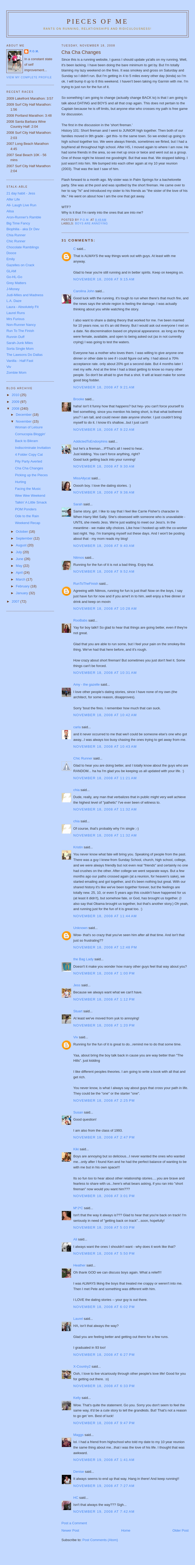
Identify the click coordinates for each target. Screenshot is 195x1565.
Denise (78, 1472)
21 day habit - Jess (20, 193)
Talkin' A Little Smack (31, 502)
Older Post (180, 1530)
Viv (75, 1037)
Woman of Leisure (29, 427)
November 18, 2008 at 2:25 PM (104, 1100)
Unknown (80, 928)
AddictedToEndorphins (90, 441)
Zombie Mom (16, 372)
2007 (16, 601)
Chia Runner (16, 235)
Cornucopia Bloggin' (30, 434)
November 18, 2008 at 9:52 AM (104, 571)
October (22, 531)
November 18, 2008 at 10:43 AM (105, 746)
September (24, 538)
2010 (16, 395)
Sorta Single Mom (19, 349)
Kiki (76, 1149)
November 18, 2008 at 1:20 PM (104, 1025)
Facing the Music (28, 489)
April (20, 572)
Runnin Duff (15, 337)
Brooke (78, 399)
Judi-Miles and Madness (24, 295)
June (20, 559)
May (19, 566)
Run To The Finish (20, 331)
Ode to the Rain (27, 516)
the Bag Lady (83, 959)
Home (126, 1530)
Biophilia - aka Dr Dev (22, 229)
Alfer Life (13, 199)
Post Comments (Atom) (100, 1540)
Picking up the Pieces (31, 475)
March (21, 579)
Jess (77, 985)
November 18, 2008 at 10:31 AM (105, 673)
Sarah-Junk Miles (19, 343)
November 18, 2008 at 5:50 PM (104, 1253)
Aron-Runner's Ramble (23, 217)
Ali (75, 1239)
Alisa (10, 211)
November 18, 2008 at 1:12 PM (104, 999)
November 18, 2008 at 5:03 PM (104, 1227)
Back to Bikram (26, 441)
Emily (10, 259)
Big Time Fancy (18, 223)
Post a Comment (74, 1523)
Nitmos (78, 558)
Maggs (78, 1435)
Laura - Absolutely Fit (22, 307)
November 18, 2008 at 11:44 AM (105, 916)
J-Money (12, 289)
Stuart (78, 1011)
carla (77, 727)
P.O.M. (34, 51)
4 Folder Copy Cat (29, 454)
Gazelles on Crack (20, 265)
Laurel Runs (15, 313)
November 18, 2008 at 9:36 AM (104, 492)
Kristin (78, 847)
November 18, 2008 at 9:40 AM (104, 546)
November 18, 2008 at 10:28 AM (105, 608)
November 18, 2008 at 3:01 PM (104, 1196)
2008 (16, 409)
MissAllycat (82, 478)
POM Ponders (26, 509)
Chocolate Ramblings (22, 247)
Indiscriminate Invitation (33, 448)
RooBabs (80, 620)
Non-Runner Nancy (21, 325)
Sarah (78, 504)
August (21, 545)
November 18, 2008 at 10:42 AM (105, 715)
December (24, 415)
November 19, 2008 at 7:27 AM (104, 1486)
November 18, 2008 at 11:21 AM (105, 778)
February (23, 586)
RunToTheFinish (85, 584)
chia (76, 790)
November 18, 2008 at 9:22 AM (104, 430)
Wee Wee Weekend (30, 495)
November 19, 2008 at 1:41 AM (104, 1460)
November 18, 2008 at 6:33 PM (104, 1386)
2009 (16, 402)
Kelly (77, 1398)
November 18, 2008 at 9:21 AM (104, 387)
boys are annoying (91, 223)
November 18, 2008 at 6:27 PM (104, 1355)
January (22, 593)
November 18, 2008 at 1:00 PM (104, 973)
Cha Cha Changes (29, 468)
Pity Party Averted (28, 461)
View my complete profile (29, 77)
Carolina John (83, 291)
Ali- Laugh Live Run (21, 205)
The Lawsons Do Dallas (24, 355)
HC (75, 1498)
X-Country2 (82, 1366)
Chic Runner (82, 758)
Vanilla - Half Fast (19, 361)
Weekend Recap (27, 523)
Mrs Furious (15, 319)
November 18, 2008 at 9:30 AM (104, 466)
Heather (79, 1265)
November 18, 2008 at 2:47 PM (104, 1137)
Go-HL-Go (14, 277)
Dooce (11, 253)
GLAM (11, 271)
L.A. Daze (13, 301)
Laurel (78, 1319)
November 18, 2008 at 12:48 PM (105, 947)
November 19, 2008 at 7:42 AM (104, 1511)
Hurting (20, 482)
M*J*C (78, 1208)
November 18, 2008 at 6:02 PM (104, 1307)
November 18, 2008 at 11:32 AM (105, 809)
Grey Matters (16, 283)
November (24, 421)
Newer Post (70, 1530)
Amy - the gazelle (86, 684)
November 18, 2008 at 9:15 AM (104, 279)
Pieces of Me (97, 21)
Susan (78, 1112)
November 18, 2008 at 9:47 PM (104, 1423)
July (19, 552)
